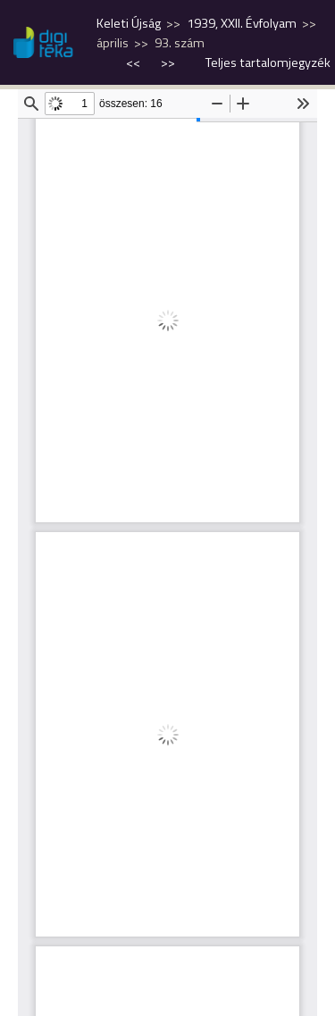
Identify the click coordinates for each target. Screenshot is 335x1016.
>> (168, 62)
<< (134, 62)
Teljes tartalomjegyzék (268, 62)
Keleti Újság (128, 23)
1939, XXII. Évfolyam (242, 23)
